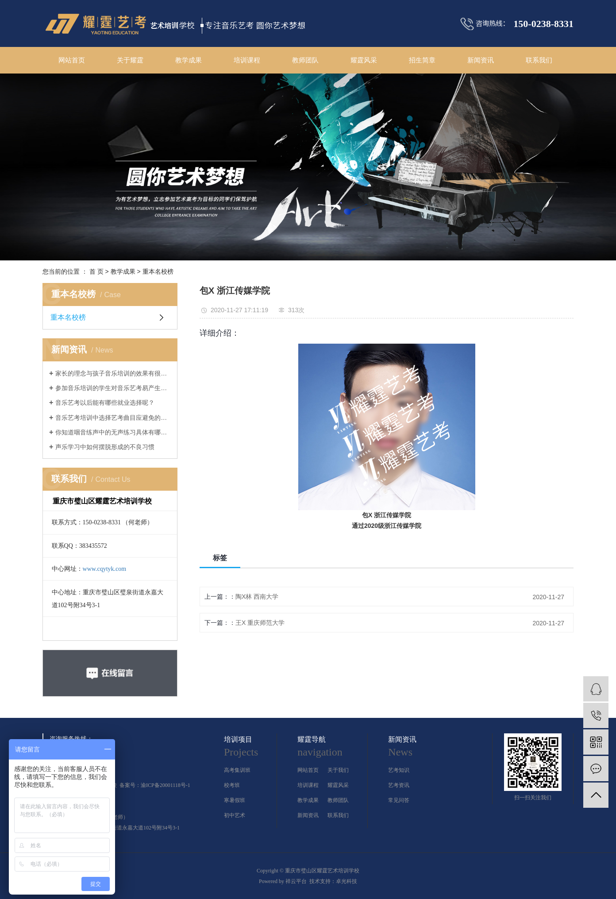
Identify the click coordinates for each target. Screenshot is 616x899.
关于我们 (338, 770)
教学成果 (188, 60)
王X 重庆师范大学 (260, 622)
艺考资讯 (398, 785)
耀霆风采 (363, 60)
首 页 (96, 271)
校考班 (232, 785)
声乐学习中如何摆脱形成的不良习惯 (104, 446)
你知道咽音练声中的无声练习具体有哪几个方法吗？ (113, 432)
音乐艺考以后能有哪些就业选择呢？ (104, 402)
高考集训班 (237, 770)
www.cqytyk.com (105, 569)
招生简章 (422, 60)
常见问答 (398, 800)
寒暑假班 (234, 800)
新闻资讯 (480, 60)
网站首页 (71, 60)
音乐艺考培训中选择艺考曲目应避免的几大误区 (113, 417)
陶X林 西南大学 (256, 596)
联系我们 (539, 60)
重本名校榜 (157, 271)
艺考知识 (398, 770)
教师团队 (305, 60)
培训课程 (247, 60)
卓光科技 (346, 881)
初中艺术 (234, 815)
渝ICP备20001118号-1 (165, 785)
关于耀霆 (130, 60)
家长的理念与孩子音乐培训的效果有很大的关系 (113, 373)
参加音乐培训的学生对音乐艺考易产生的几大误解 (113, 387)
